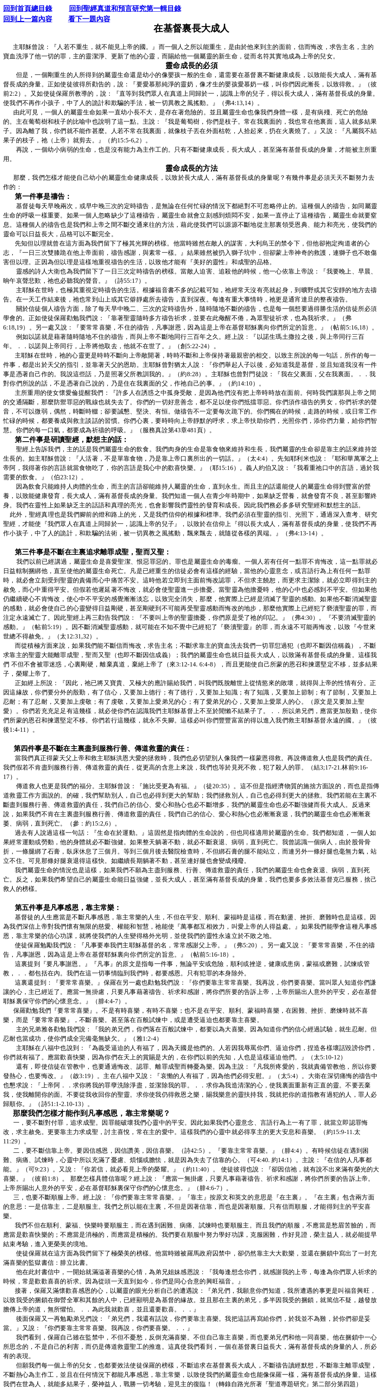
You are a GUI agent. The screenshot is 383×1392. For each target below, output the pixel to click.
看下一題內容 (89, 19)
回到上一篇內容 (27, 19)
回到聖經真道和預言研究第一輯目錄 (125, 8)
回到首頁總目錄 (27, 8)
